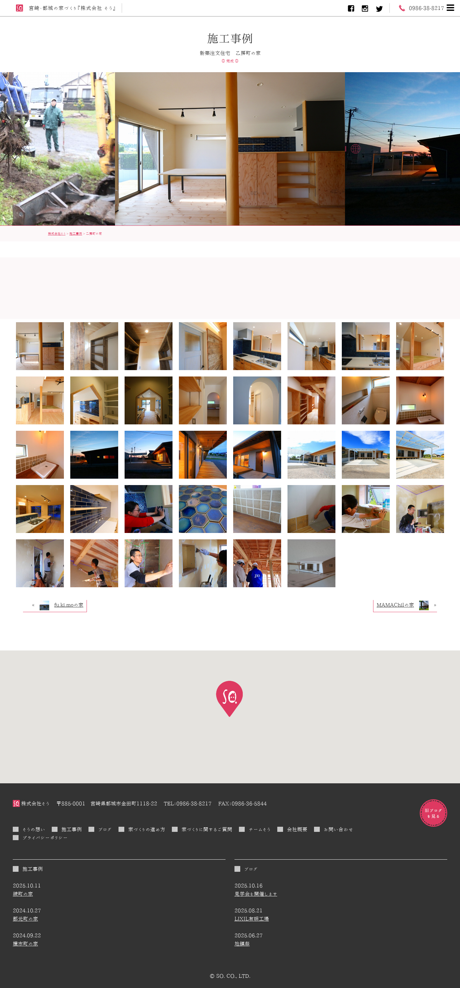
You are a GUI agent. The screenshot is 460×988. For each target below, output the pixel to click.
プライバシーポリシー (45, 837)
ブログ (105, 829)
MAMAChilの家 (395, 604)
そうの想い (33, 829)
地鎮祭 (242, 943)
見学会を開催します (255, 893)
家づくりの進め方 (146, 829)
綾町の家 (23, 893)
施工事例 (71, 829)
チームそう (260, 829)
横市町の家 (25, 943)
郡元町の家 (25, 918)
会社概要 (297, 829)
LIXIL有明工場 (251, 918)
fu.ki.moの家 (68, 604)
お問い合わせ (338, 829)
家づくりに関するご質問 (206, 829)
